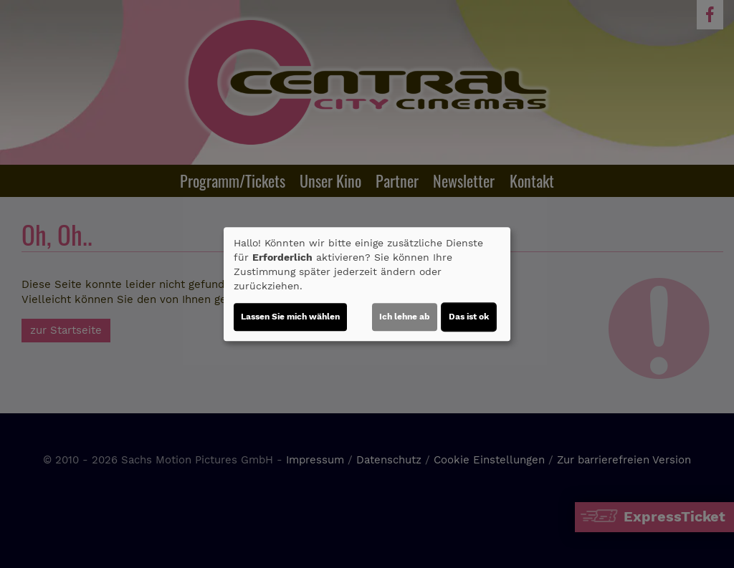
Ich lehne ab (404, 317)
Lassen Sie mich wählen (290, 317)
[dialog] (367, 284)
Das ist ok (469, 317)
